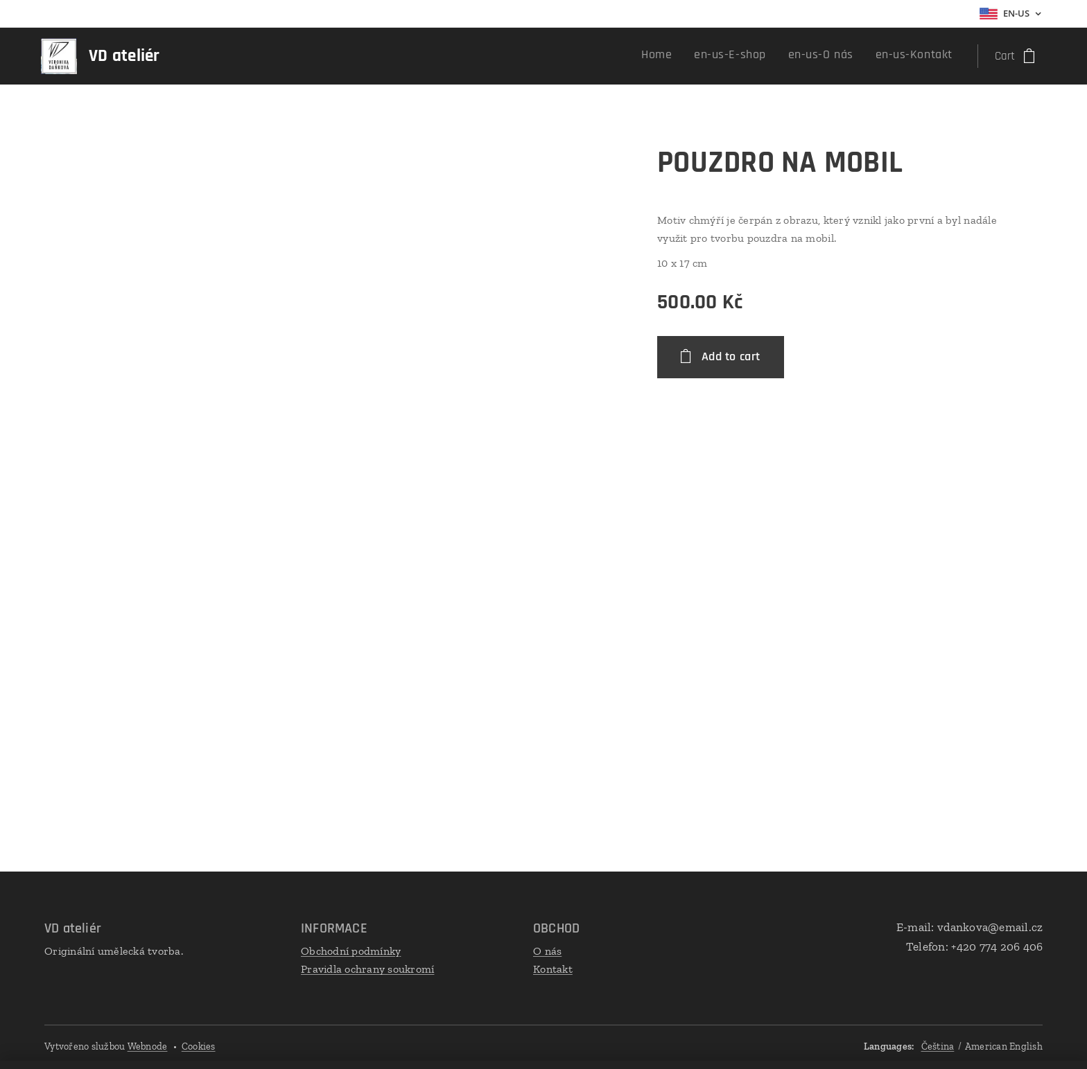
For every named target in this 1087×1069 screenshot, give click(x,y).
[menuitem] (882, 56)
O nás (547, 950)
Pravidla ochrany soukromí (367, 968)
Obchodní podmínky (351, 950)
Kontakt (553, 968)
